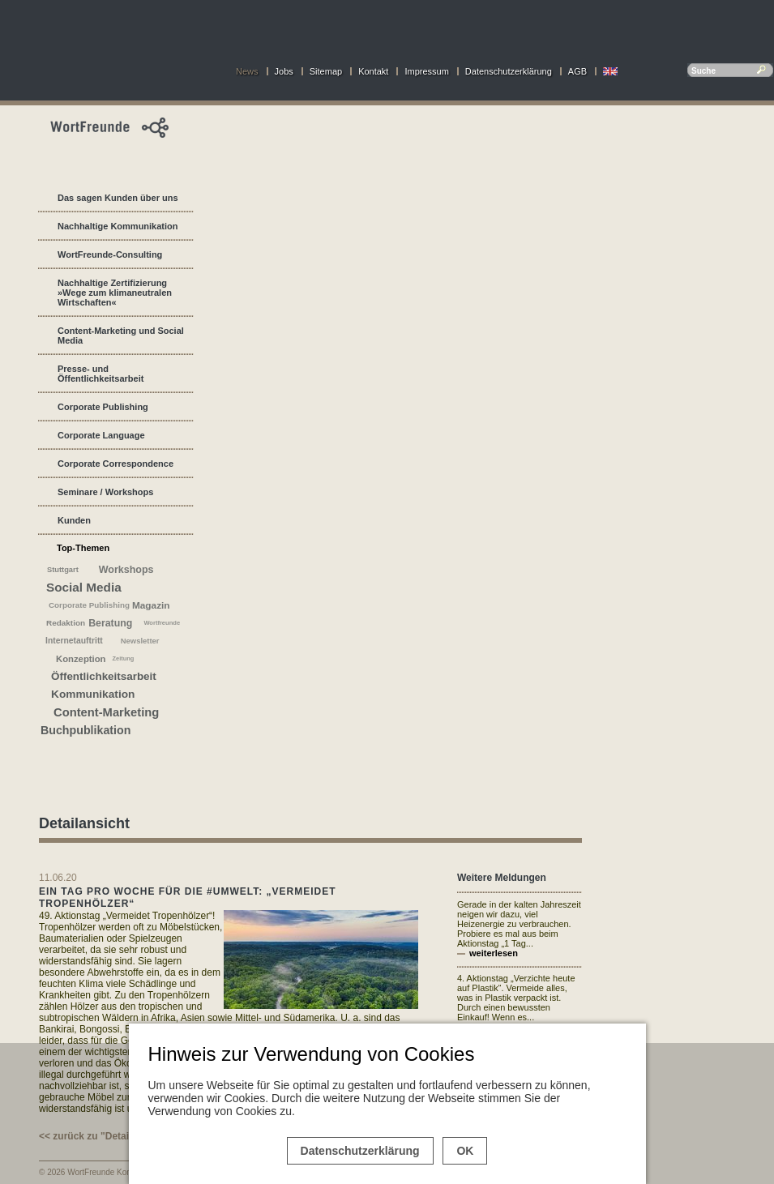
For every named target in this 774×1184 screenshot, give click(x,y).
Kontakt (373, 71)
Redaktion (65, 622)
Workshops (126, 569)
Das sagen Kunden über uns (118, 198)
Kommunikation (93, 694)
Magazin (151, 605)
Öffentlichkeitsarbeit (103, 676)
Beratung (110, 623)
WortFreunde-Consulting (110, 254)
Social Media (84, 587)
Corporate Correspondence (115, 463)
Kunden (74, 520)
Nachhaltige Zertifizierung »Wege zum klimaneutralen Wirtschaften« (115, 292)
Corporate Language (101, 435)
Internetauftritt (74, 640)
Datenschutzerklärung (508, 71)
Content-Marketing (106, 712)
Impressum (426, 71)
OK (464, 1150)
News (247, 71)
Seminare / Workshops (105, 492)
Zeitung (124, 658)
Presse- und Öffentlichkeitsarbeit (100, 373)
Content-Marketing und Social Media (121, 335)
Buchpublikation (85, 730)
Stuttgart (63, 570)
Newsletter (140, 640)
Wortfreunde (161, 622)
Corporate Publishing (103, 407)
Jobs (284, 71)
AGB (577, 71)
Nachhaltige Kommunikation (118, 226)
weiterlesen (493, 953)
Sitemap (326, 71)
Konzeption (81, 659)
